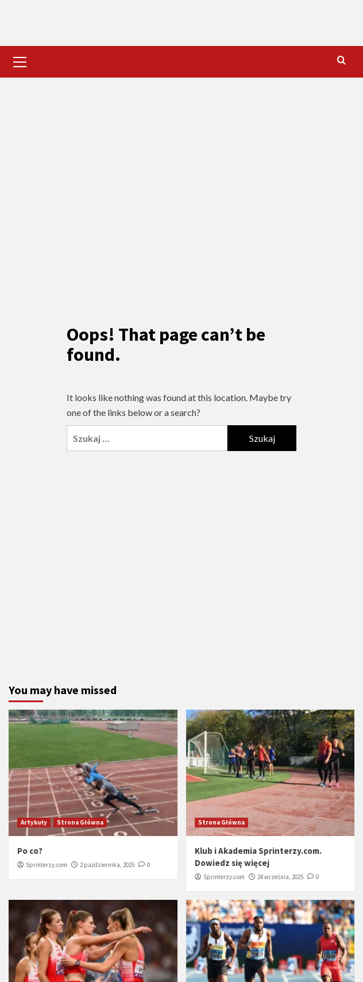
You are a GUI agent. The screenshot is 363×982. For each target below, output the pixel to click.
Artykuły (34, 822)
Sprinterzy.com (46, 865)
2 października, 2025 (107, 865)
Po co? (30, 850)
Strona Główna (80, 822)
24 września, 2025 (280, 877)
